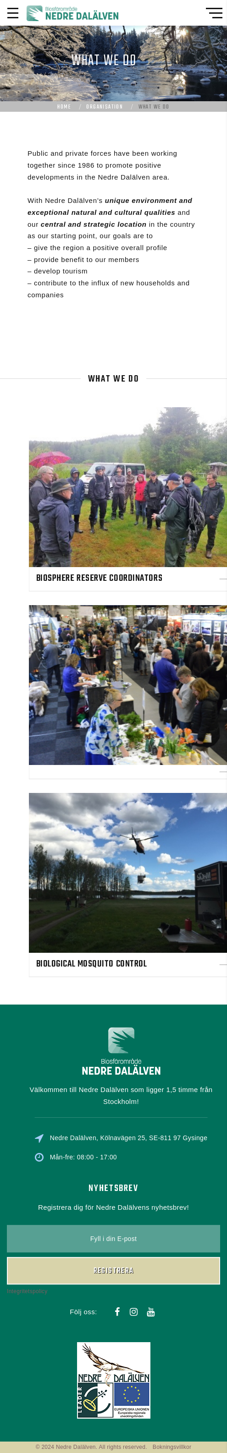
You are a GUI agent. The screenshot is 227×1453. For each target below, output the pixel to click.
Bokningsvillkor (172, 1447)
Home (64, 107)
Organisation (104, 107)
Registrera (114, 1229)
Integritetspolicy (27, 1249)
